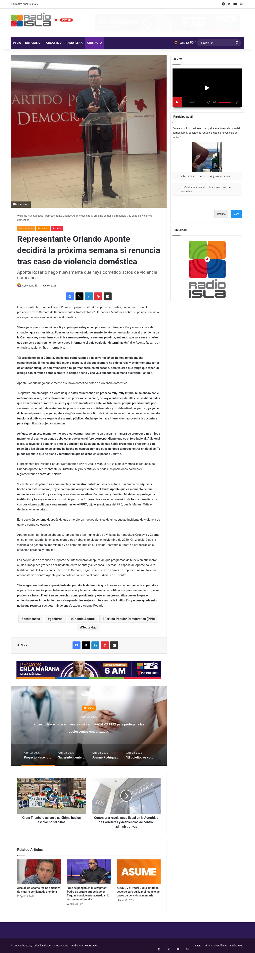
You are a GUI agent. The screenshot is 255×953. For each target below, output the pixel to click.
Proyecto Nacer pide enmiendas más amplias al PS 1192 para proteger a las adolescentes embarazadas (88, 730)
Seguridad (89, 628)
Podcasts (51, 42)
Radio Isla (73, 42)
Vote (236, 213)
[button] (207, 157)
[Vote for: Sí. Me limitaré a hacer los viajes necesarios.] (207, 161)
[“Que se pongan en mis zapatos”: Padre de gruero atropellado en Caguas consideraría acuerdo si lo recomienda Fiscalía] (89, 872)
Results (221, 213)
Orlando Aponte (83, 619)
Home (22, 215)
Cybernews (30, 285)
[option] (89, 726)
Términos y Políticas (215, 945)
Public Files (236, 945)
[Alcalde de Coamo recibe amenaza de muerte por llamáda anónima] (39, 872)
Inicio (17, 42)
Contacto (94, 42)
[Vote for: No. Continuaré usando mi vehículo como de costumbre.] (207, 189)
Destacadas (36, 215)
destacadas (32, 619)
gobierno (56, 619)
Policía (57, 228)
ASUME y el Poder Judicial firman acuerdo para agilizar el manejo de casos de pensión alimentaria (138, 892)
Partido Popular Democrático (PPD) (129, 619)
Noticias (31, 42)
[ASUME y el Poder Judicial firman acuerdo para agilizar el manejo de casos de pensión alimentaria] (139, 872)
